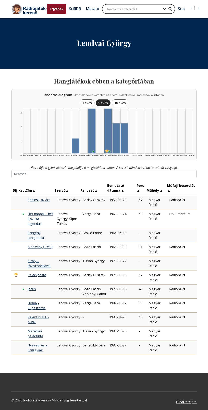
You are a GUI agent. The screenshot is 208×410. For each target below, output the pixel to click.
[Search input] (134, 9)
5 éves (103, 103)
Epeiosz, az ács (39, 200)
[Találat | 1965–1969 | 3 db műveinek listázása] (91, 131)
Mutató (92, 8)
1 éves (87, 103)
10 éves (120, 103)
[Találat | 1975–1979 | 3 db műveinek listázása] (108, 131)
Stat (181, 8)
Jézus (32, 289)
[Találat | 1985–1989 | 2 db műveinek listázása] (124, 138)
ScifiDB (75, 8)
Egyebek (57, 9)
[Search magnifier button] (170, 9)
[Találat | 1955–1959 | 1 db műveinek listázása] (75, 145)
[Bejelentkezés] (191, 8)
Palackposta (37, 275)
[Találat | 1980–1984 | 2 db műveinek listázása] (116, 138)
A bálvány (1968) (40, 247)
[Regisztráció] (199, 8)
